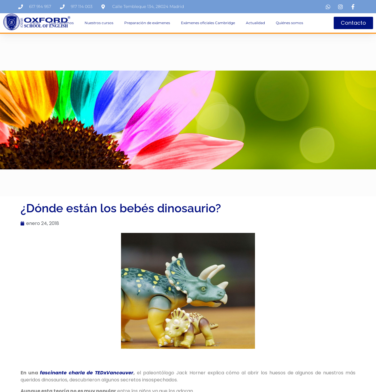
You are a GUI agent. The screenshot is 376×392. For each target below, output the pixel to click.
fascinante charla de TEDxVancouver (87, 372)
